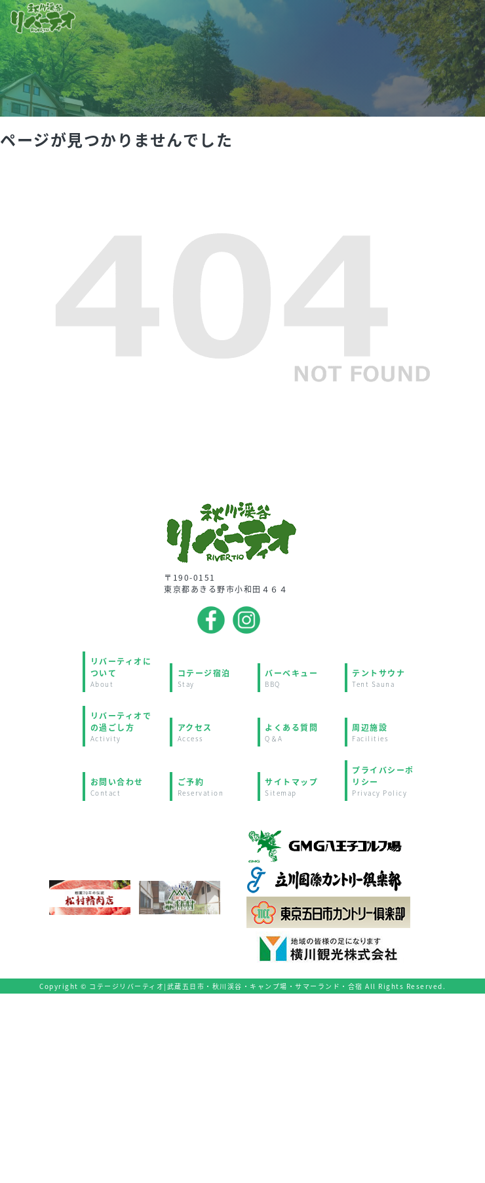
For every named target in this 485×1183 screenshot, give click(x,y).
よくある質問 (300, 732)
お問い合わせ (125, 787)
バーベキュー (300, 678)
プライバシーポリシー (387, 781)
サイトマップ (300, 787)
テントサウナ (387, 678)
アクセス (213, 732)
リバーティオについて (125, 672)
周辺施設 (387, 732)
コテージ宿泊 (213, 678)
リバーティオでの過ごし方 (125, 726)
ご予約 (213, 787)
